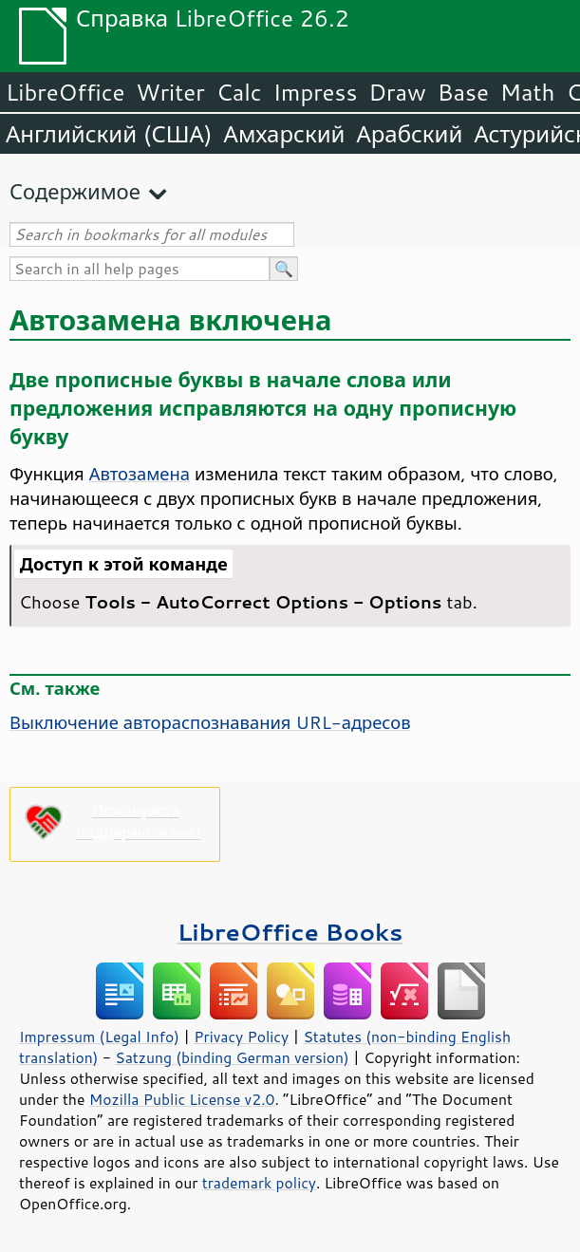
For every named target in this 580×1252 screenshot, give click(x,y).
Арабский (409, 134)
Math (527, 92)
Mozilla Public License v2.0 (182, 1099)
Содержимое (74, 191)
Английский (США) (109, 134)
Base (463, 92)
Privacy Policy (241, 1036)
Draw (396, 92)
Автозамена (139, 473)
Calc (239, 92)
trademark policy (259, 1182)
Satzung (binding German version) (232, 1057)
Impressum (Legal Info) (99, 1036)
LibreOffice (65, 92)
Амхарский (285, 134)
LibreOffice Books (290, 931)
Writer (170, 92)
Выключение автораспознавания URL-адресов (210, 722)
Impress (315, 92)
